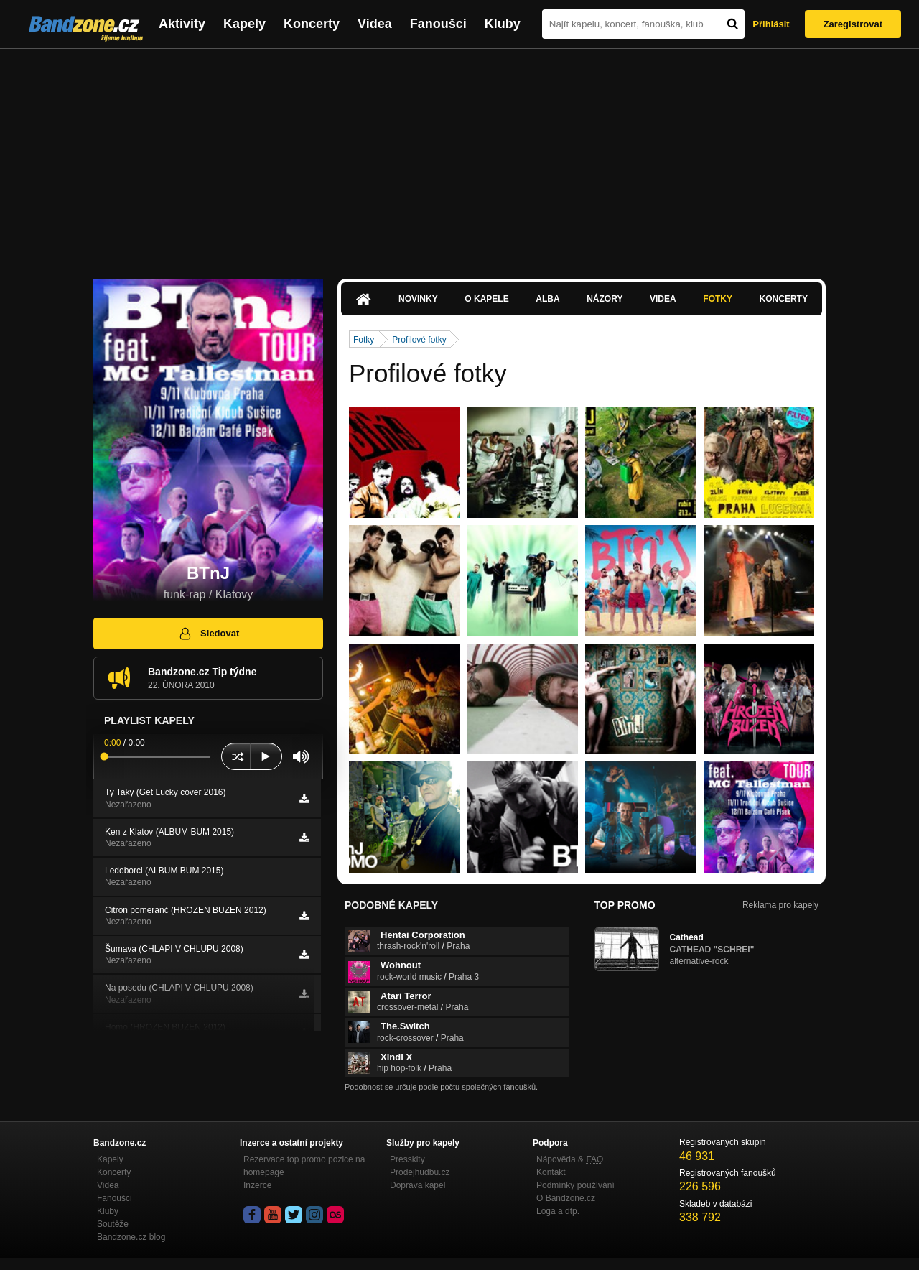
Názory (604, 299)
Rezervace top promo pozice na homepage (304, 1165)
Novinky (418, 299)
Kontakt (551, 1172)
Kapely (244, 24)
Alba (547, 299)
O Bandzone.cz (565, 1198)
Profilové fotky (419, 340)
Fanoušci (438, 24)
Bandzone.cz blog (131, 1237)
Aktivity (182, 24)
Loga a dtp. (557, 1211)
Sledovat (208, 633)
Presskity (407, 1159)
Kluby (503, 24)
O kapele (486, 299)
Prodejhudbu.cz (419, 1172)
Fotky (717, 299)
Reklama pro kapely (780, 905)
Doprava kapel (417, 1185)
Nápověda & (569, 1159)
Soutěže (113, 1224)
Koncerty (312, 24)
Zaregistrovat (853, 24)
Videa (375, 24)
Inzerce (257, 1185)
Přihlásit (770, 24)
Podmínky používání (575, 1185)
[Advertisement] (459, 156)
